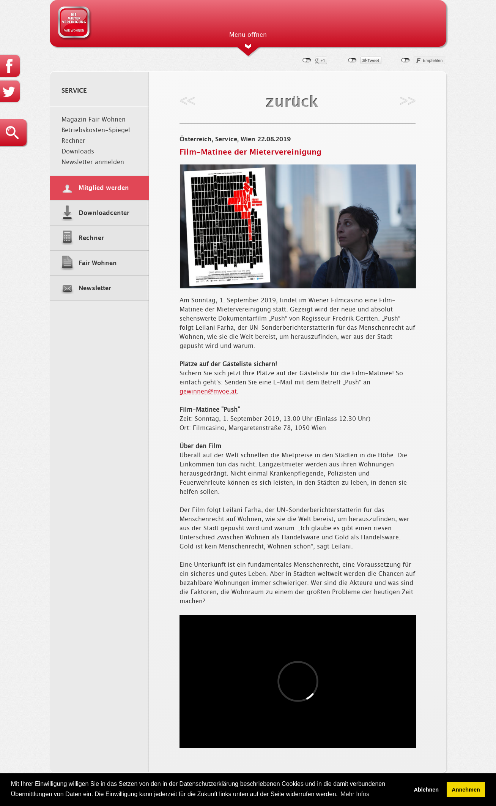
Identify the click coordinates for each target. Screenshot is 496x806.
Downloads (77, 152)
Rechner (73, 141)
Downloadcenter (104, 213)
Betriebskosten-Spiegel (95, 130)
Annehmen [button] (466, 790)
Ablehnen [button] (426, 790)
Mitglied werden (104, 188)
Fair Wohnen (98, 263)
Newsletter (95, 288)
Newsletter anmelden (92, 162)
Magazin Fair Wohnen (93, 120)
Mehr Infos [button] (354, 794)
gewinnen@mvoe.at (208, 392)
